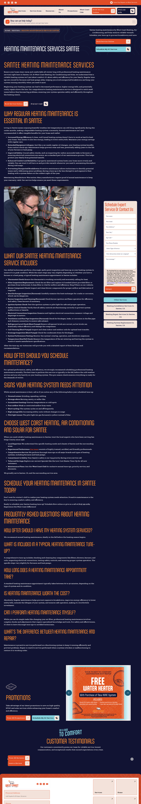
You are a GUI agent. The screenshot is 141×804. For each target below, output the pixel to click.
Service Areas (36, 11)
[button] (23, 11)
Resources (50, 11)
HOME (7, 30)
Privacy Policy (111, 283)
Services (22, 11)
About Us (61, 11)
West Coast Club (84, 11)
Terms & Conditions (123, 283)
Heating (16, 30)
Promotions (72, 11)
